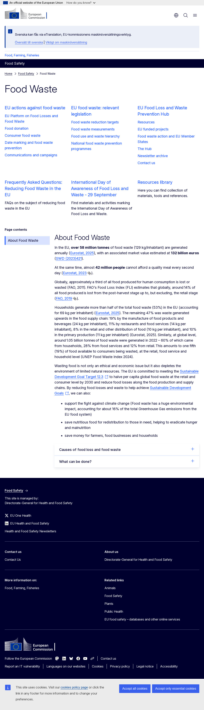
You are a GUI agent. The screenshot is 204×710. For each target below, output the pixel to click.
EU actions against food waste (35, 107)
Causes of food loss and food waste (127, 449)
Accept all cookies (134, 688)
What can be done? (127, 461)
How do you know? (80, 2)
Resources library (155, 182)
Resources (146, 122)
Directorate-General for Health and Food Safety (138, 560)
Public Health (113, 611)
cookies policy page (74, 687)
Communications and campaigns (31, 155)
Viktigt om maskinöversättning (66, 42)
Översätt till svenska (29, 42)
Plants (108, 604)
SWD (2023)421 (69, 258)
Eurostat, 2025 (82, 253)
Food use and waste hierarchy (95, 136)
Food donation (16, 128)
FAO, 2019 (64, 298)
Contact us (146, 163)
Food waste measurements (93, 129)
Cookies (97, 666)
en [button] (176, 15)
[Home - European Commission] (28, 14)
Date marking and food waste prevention (29, 145)
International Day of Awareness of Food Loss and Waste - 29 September (99, 188)
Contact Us (13, 560)
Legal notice (145, 666)
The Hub (144, 149)
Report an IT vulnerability (22, 666)
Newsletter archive (153, 156)
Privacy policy (120, 666)
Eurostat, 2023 (75, 273)
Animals (110, 588)
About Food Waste (23, 240)
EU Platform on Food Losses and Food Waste (31, 118)
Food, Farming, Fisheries (22, 55)
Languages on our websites (65, 666)
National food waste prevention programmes (96, 146)
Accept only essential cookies (175, 688)
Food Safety (26, 73)
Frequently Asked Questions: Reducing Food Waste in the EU (33, 188)
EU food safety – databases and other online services (142, 619)
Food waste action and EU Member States (166, 139)
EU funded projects (153, 129)
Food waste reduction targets (95, 122)
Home (8, 73)
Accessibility (169, 666)
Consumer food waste (22, 135)
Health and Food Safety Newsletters (30, 531)
